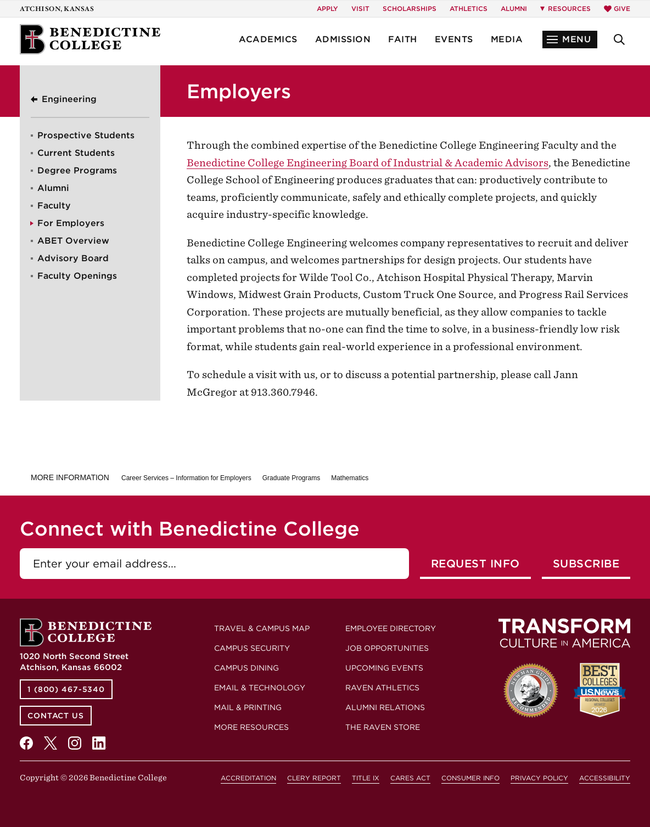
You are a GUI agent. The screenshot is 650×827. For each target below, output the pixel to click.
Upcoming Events (384, 667)
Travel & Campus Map (262, 628)
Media (507, 39)
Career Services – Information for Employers (186, 478)
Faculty (54, 205)
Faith (402, 39)
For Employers (70, 223)
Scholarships (409, 8)
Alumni (514, 8)
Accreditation (248, 778)
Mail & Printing (248, 707)
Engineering (69, 99)
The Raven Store (382, 727)
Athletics (469, 8)
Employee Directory (390, 628)
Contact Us (55, 715)
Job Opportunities (387, 648)
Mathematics (349, 478)
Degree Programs (77, 170)
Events (454, 39)
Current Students (76, 153)
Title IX (365, 778)
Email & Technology (259, 687)
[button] (569, 39)
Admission (343, 39)
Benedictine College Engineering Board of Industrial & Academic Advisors (367, 162)
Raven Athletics (382, 687)
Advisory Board (73, 258)
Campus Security (252, 648)
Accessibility (604, 778)
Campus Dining (246, 667)
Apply (327, 8)
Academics (268, 39)
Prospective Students (86, 135)
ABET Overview (73, 240)
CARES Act (410, 778)
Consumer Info (470, 778)
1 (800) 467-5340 (66, 689)
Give (617, 8)
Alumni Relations (385, 707)
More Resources (251, 727)
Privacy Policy (539, 778)
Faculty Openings (77, 276)
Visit (360, 8)
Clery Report (314, 778)
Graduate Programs (291, 478)
